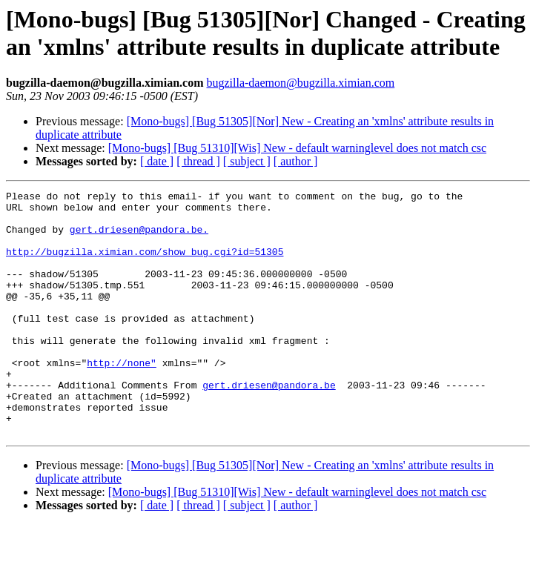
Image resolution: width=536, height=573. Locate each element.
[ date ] (156, 161)
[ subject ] (247, 161)
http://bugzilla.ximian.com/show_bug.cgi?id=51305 (144, 264)
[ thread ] (198, 161)
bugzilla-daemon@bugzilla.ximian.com (300, 82)
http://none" (121, 398)
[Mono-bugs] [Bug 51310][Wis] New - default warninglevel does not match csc (297, 148)
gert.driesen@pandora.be (268, 424)
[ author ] (296, 161)
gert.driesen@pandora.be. (139, 238)
